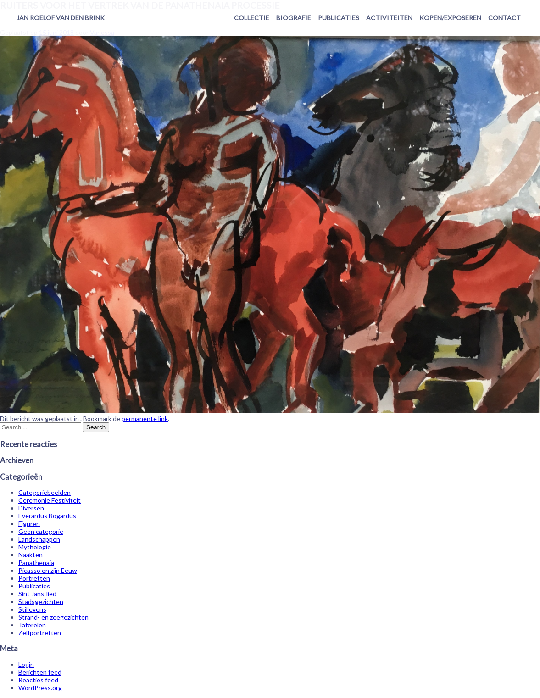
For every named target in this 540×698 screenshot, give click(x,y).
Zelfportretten (39, 633)
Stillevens (32, 609)
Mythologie (34, 547)
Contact (504, 18)
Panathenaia (36, 562)
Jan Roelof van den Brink (61, 18)
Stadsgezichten (40, 601)
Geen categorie (40, 531)
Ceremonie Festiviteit (49, 500)
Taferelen (32, 625)
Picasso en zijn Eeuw (47, 570)
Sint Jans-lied (37, 594)
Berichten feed (39, 672)
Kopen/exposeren (450, 18)
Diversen (31, 508)
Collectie (251, 18)
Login (26, 664)
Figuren (29, 523)
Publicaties (338, 18)
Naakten (30, 555)
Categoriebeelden (44, 492)
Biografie (293, 18)
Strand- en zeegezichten (53, 617)
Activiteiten (389, 18)
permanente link (145, 418)
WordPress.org (40, 688)
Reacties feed (38, 680)
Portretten (34, 578)
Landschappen (39, 539)
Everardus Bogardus (47, 516)
